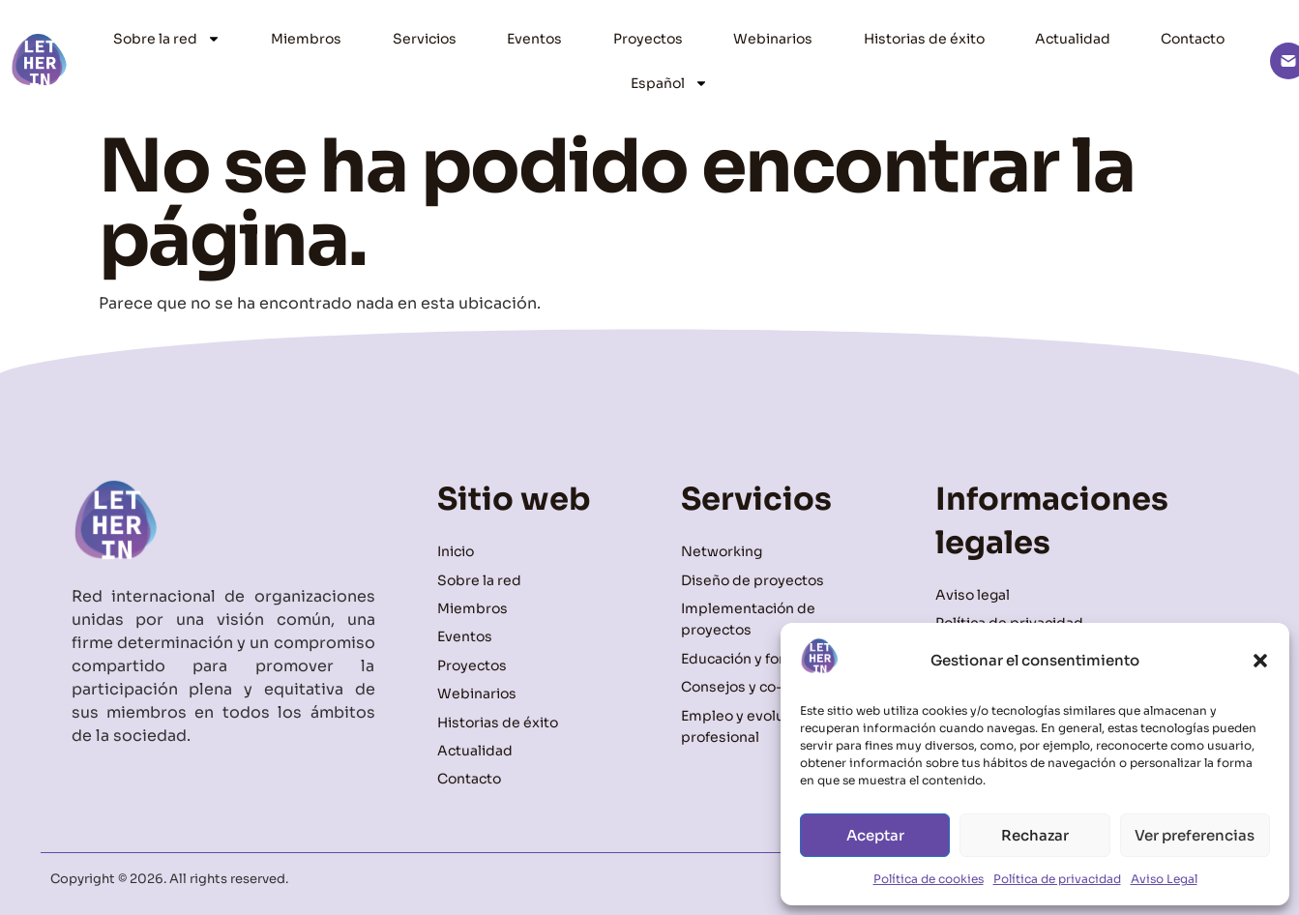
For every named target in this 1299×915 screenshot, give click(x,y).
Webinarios (772, 38)
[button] (1260, 660)
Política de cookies (928, 878)
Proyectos (648, 38)
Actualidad (1072, 38)
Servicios (425, 38)
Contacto (1193, 38)
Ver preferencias (1195, 835)
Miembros (306, 38)
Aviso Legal (1164, 878)
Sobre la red (167, 38)
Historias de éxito (924, 38)
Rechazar (1035, 835)
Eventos (534, 38)
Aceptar (875, 835)
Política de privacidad (1057, 878)
